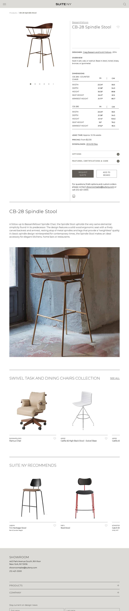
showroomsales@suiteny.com (100, 187)
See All (115, 378)
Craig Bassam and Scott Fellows (97, 52)
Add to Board (106, 173)
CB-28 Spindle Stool (28, 13)
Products (13, 13)
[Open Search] (124, 4)
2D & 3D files (92, 144)
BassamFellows (80, 22)
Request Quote (83, 173)
